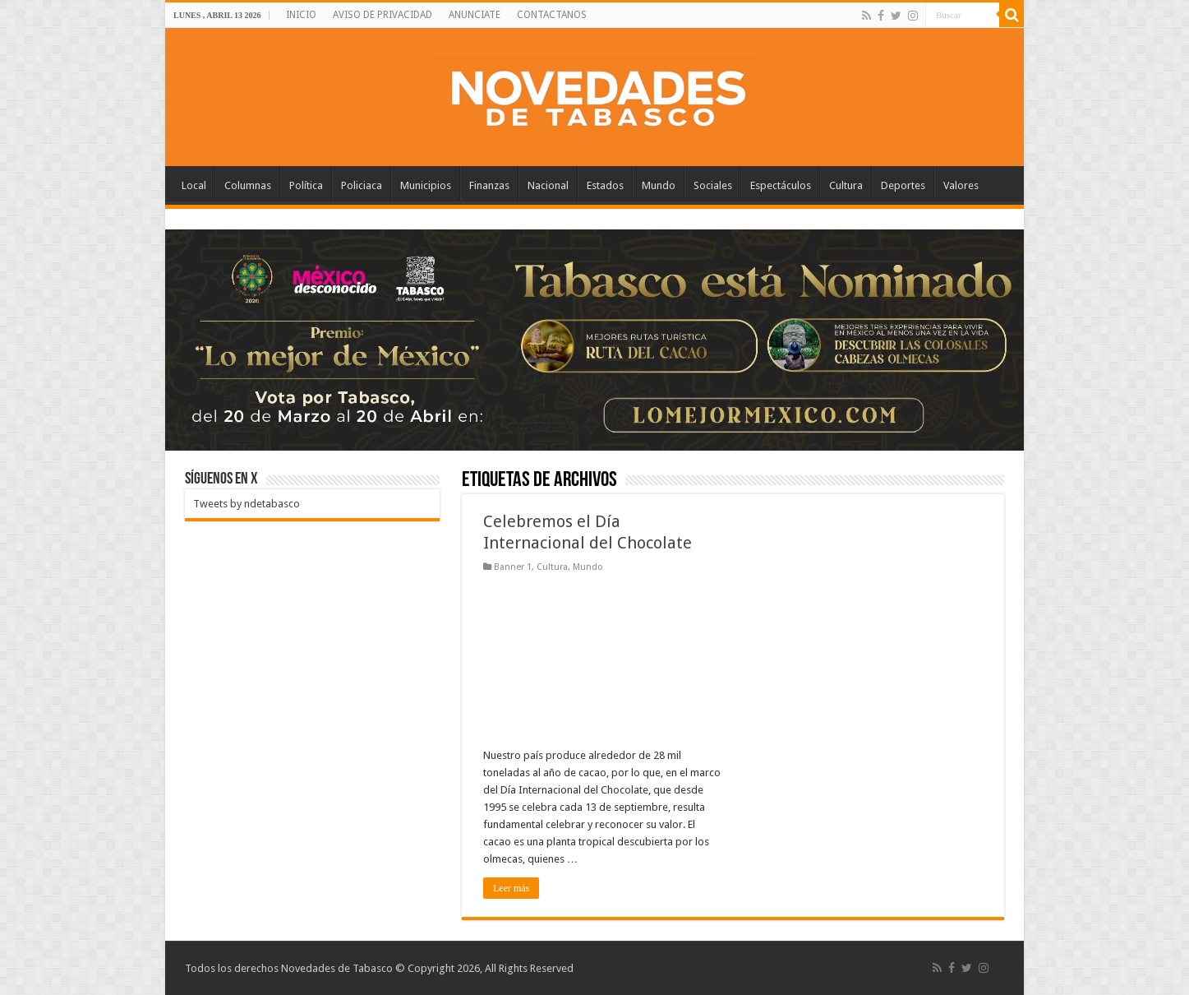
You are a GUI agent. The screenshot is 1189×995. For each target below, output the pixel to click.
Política (306, 185)
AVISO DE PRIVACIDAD (382, 15)
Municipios (425, 185)
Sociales (713, 185)
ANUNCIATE (474, 15)
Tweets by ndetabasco (246, 504)
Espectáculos (780, 185)
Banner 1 (513, 567)
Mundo (658, 185)
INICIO (301, 15)
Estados (605, 185)
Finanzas (489, 185)
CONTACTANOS (552, 15)
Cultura (846, 185)
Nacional (548, 185)
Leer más (511, 888)
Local (194, 185)
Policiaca (361, 185)
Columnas (247, 185)
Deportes (903, 185)
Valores (961, 185)
